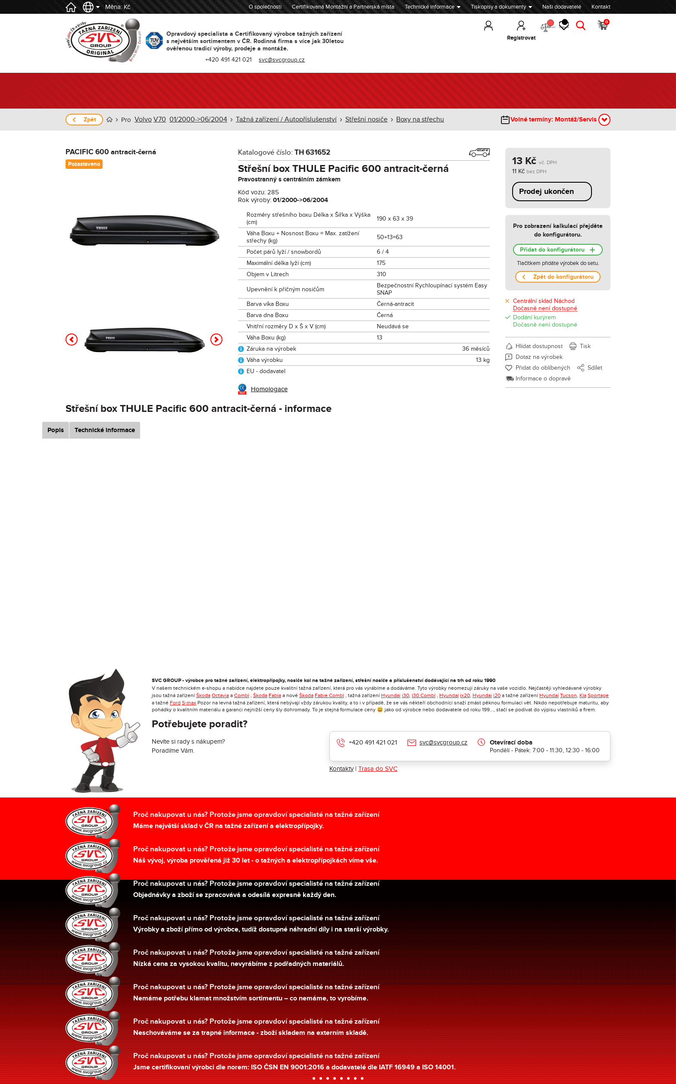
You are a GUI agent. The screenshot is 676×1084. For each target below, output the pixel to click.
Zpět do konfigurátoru (563, 276)
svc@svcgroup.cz (443, 742)
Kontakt (601, 6)
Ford (175, 702)
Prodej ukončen (546, 191)
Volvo (142, 119)
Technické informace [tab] (126, 430)
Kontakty (341, 768)
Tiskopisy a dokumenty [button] (498, 6)
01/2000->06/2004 (193, 119)
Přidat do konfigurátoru (552, 249)
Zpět (90, 119)
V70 (158, 119)
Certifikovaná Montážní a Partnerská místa (343, 6)
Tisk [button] (585, 345)
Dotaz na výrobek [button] (539, 356)
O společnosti (265, 6)
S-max (189, 702)
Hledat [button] (577, 37)
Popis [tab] (77, 430)
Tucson (568, 695)
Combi (241, 695)
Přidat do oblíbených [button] (543, 367)
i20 (497, 695)
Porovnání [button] (516, 30)
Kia (582, 695)
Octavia (220, 695)
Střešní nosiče (349, 119)
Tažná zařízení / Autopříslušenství (275, 119)
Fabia (275, 695)
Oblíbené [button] (548, 30)
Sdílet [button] (595, 367)
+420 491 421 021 (373, 742)
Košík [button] (602, 30)
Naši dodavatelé (561, 6)
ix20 (465, 695)
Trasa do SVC (377, 768)
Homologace (269, 388)
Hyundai (391, 695)
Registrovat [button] (481, 37)
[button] (72, 339)
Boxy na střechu (399, 119)
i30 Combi (423, 695)
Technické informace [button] (429, 6)
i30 (405, 695)
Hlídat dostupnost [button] (539, 345)
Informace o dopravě (543, 378)
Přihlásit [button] (449, 37)
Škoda (203, 695)
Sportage (598, 695)
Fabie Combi (329, 695)
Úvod (109, 119)
